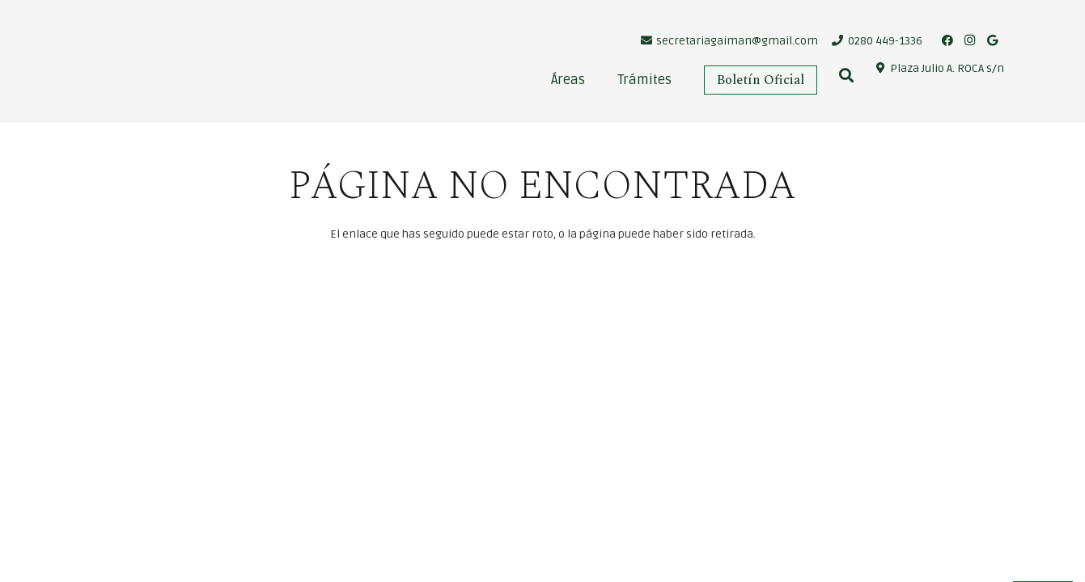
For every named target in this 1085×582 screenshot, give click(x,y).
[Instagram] (970, 40)
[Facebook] (947, 40)
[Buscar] (847, 75)
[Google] (992, 40)
